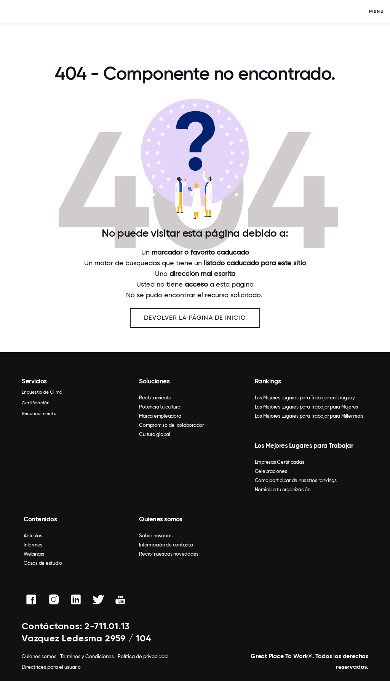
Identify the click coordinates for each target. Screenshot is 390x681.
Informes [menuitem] (33, 545)
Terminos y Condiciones (87, 656)
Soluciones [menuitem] (154, 381)
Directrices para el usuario (51, 667)
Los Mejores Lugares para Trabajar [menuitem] (304, 445)
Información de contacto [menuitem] (166, 545)
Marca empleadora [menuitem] (160, 416)
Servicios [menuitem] (34, 381)
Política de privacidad (143, 656)
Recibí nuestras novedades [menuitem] (168, 554)
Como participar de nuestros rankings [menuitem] (296, 480)
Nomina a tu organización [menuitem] (282, 489)
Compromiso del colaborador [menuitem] (171, 425)
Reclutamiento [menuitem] (155, 398)
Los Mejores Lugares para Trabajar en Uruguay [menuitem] (305, 398)
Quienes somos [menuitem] (160, 519)
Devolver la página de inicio (195, 317)
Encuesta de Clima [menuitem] (42, 392)
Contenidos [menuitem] (40, 519)
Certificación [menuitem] (36, 402)
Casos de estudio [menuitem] (43, 563)
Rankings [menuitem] (268, 381)
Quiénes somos (39, 656)
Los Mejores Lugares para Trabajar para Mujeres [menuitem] (306, 407)
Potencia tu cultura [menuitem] (159, 407)
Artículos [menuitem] (33, 535)
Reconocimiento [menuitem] (39, 413)
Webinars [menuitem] (34, 554)
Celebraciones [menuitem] (271, 471)
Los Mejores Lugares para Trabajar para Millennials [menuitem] (309, 416)
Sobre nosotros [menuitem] (156, 535)
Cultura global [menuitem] (154, 434)
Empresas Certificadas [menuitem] (279, 462)
